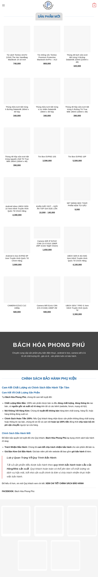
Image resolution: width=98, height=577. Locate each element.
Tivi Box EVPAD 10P (77, 157)
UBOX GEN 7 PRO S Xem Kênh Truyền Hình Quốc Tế (77, 308)
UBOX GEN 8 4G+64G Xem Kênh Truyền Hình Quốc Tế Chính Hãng (77, 258)
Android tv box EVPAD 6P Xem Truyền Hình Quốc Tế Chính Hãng (17, 258)
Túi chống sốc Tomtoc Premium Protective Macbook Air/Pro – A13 (47, 57)
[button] (3, 5)
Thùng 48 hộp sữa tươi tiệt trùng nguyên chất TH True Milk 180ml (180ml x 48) (17, 159)
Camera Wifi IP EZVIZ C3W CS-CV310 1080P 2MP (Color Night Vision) (47, 243)
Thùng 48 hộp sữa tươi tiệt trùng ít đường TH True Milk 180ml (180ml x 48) (77, 109)
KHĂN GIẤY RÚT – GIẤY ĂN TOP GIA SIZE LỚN (47, 207)
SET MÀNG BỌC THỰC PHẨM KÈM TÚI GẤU (77, 204)
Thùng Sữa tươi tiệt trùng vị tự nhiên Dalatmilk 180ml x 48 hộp (47, 109)
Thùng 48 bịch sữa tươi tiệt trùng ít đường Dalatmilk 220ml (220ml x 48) (77, 58)
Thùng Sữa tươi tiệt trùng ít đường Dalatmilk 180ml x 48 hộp (17, 109)
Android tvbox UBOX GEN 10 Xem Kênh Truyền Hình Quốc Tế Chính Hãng (16, 208)
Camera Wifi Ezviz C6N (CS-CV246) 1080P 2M (47, 307)
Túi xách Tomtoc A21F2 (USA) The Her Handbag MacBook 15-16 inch (17, 57)
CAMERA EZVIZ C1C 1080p (17, 307)
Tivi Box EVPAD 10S (47, 157)
